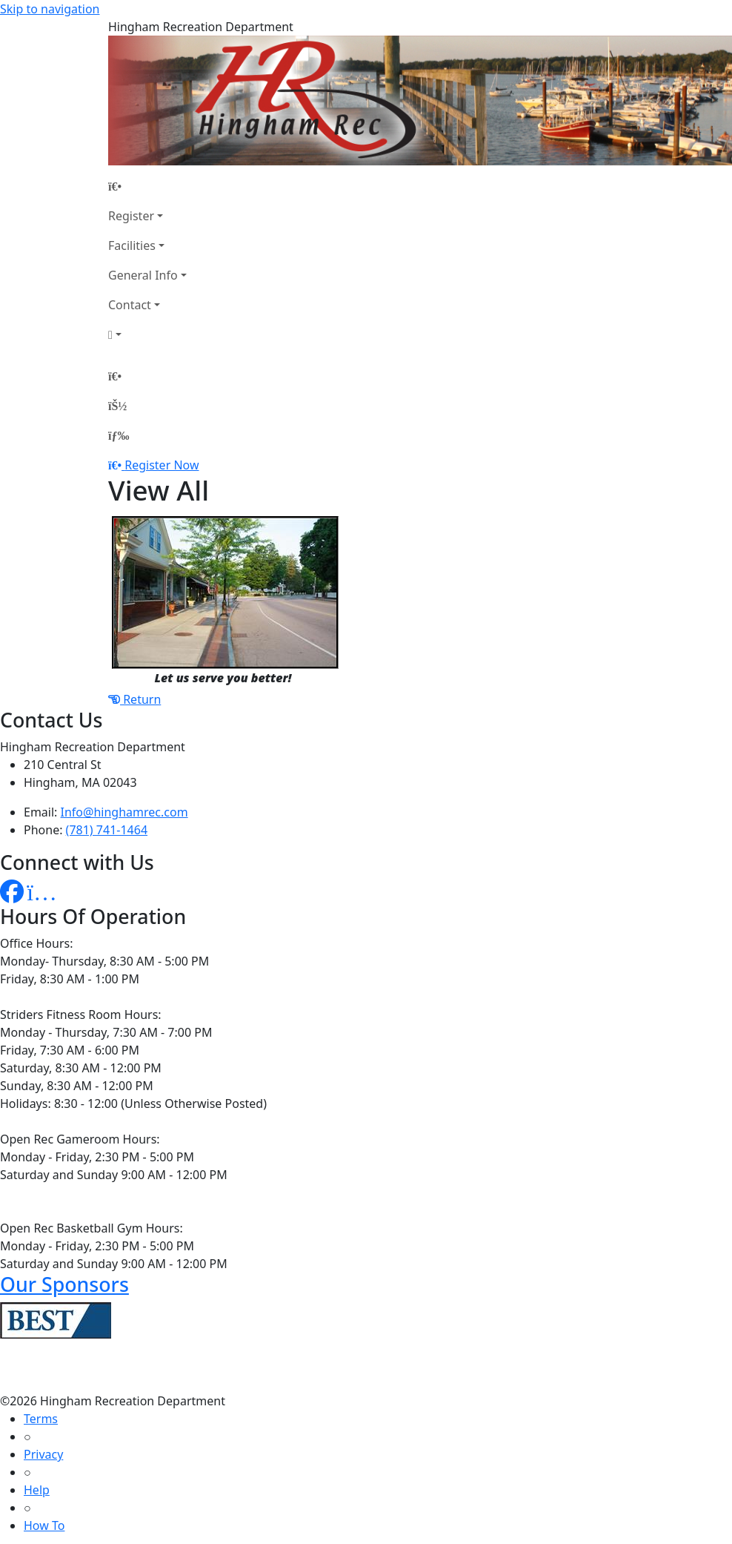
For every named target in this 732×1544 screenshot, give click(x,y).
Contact (129, 305)
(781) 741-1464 (106, 830)
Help (37, 1490)
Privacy (43, 1454)
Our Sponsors (64, 1284)
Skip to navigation (49, 9)
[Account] (147, 334)
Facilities (132, 245)
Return (134, 699)
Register (131, 216)
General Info (143, 275)
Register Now (161, 465)
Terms (41, 1419)
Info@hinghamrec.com (124, 812)
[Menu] (118, 435)
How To (44, 1525)
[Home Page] (147, 186)
